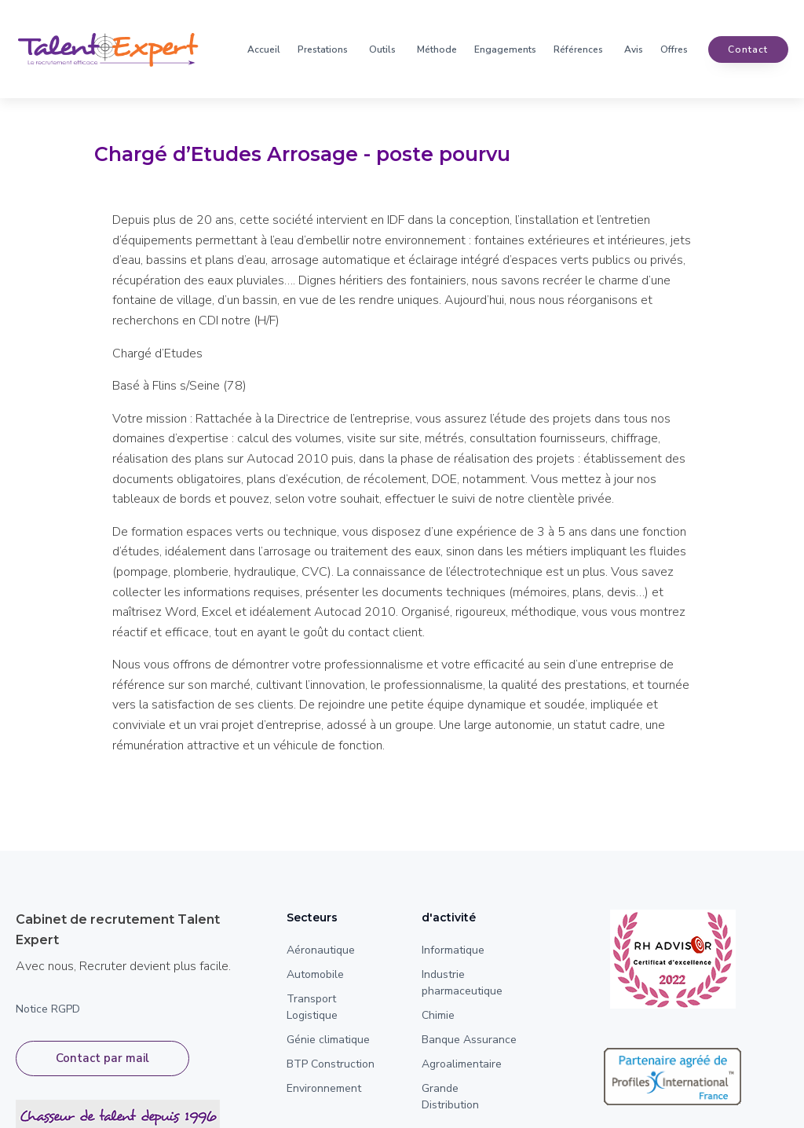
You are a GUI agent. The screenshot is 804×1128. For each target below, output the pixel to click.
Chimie (438, 1015)
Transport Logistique (312, 1007)
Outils (382, 49)
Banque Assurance (469, 1039)
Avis (633, 49)
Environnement (324, 1088)
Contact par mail (102, 1058)
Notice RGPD (48, 1009)
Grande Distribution (450, 1096)
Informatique (453, 950)
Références (578, 49)
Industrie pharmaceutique (462, 982)
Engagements (505, 49)
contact (748, 49)
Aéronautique (321, 950)
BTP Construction (331, 1064)
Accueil (263, 49)
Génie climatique (328, 1039)
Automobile (315, 974)
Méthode (437, 49)
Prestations (323, 49)
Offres (674, 49)
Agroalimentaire (462, 1064)
